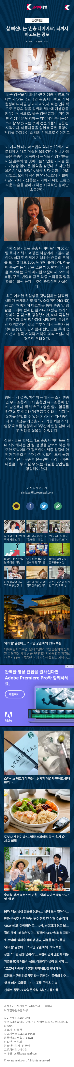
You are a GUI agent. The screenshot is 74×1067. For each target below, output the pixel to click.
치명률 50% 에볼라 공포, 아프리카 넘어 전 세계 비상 (35, 962)
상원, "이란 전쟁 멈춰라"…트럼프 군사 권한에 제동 (36, 954)
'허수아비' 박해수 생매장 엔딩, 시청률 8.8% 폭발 (34, 940)
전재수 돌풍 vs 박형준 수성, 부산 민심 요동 (31, 990)
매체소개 (9, 1005)
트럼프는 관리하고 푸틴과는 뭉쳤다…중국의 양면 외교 (37, 976)
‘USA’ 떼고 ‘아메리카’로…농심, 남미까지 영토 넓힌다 (36, 926)
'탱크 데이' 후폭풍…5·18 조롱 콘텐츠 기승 (30, 983)
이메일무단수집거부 (16, 1010)
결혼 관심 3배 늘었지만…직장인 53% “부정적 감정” (37, 933)
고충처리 (47, 1005)
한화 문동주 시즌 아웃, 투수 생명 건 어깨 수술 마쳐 (36, 918)
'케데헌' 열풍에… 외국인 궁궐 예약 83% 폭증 (32, 947)
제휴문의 (34, 1005)
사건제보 (22, 1005)
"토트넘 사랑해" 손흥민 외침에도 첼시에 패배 (32, 968)
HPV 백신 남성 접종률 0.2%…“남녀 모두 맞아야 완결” (36, 912)
